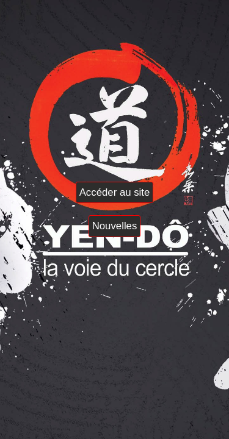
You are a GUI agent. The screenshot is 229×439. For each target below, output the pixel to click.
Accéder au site (114, 192)
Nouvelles (114, 226)
